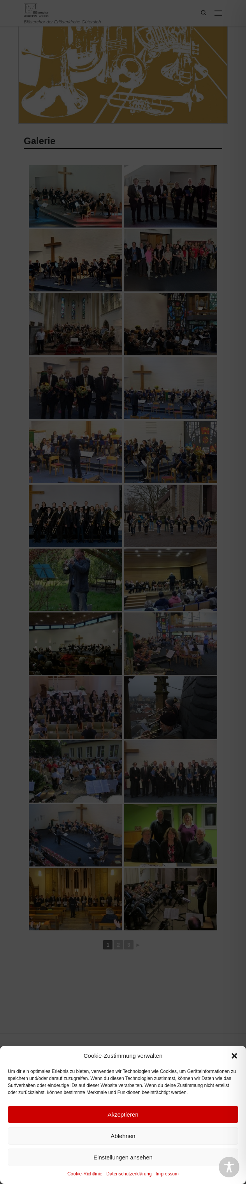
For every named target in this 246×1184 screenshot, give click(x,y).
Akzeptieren (122, 1114)
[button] (234, 1056)
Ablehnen (123, 1136)
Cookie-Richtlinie (84, 1174)
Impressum (167, 1174)
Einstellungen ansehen (123, 1157)
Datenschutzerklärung (129, 1174)
